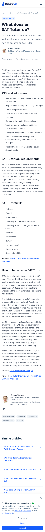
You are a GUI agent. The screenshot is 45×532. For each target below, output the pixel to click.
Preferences (22, 518)
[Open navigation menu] (41, 4)
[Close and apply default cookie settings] (41, 497)
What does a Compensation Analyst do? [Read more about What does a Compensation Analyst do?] (22, 491)
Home (4, 13)
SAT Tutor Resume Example (21, 370)
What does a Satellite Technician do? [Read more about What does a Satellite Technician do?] (22, 469)
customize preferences (23, 511)
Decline (22, 523)
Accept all (22, 528)
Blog (11, 13)
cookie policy (7, 513)
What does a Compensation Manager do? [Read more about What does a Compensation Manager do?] (22, 479)
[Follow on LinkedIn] (4, 409)
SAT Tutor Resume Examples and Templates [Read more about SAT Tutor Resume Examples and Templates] (22, 459)
